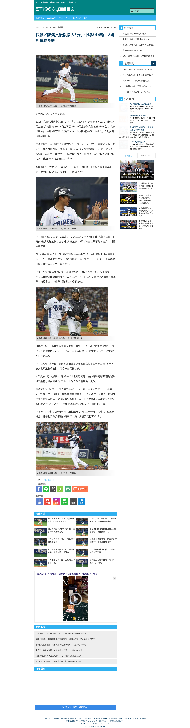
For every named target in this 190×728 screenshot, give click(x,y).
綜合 (86, 18)
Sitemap (105, 718)
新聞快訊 (40, 18)
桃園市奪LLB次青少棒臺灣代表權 (136, 81)
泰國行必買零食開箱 (127, 113)
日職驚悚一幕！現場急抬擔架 (134, 34)
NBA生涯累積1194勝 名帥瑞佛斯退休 (138, 56)
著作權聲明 (134, 718)
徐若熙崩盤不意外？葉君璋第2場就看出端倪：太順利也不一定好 (61, 645)
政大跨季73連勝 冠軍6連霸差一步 (137, 86)
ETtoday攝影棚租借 (127, 137)
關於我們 (64, 718)
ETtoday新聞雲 (42, 2)
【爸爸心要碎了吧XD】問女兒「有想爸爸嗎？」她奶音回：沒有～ (68, 574)
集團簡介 (73, 718)
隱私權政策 (123, 718)
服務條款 (114, 718)
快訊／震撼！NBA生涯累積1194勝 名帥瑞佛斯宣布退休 (59, 656)
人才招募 (55, 718)
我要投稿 (47, 718)
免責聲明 (143, 718)
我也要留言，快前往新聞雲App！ (75, 707)
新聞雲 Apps (62, 2)
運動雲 (57, 9)
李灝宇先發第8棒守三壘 (132, 50)
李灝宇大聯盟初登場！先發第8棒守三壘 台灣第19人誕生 (59, 650)
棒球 (61, 18)
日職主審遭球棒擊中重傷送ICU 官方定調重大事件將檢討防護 (61, 633)
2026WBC (51, 18)
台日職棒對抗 (48, 480)
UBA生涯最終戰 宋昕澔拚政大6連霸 (138, 69)
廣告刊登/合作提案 (85, 718)
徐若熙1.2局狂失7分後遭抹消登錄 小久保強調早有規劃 (58, 661)
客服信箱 (97, 718)
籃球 (68, 18)
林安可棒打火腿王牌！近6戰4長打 (136, 92)
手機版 (53, 2)
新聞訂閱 (72, 2)
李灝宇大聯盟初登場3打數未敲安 (136, 39)
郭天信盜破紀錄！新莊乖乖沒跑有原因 (138, 75)
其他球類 (77, 18)
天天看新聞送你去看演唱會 (130, 104)
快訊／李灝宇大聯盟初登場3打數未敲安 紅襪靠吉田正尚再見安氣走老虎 (65, 639)
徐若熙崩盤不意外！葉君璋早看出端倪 (138, 45)
